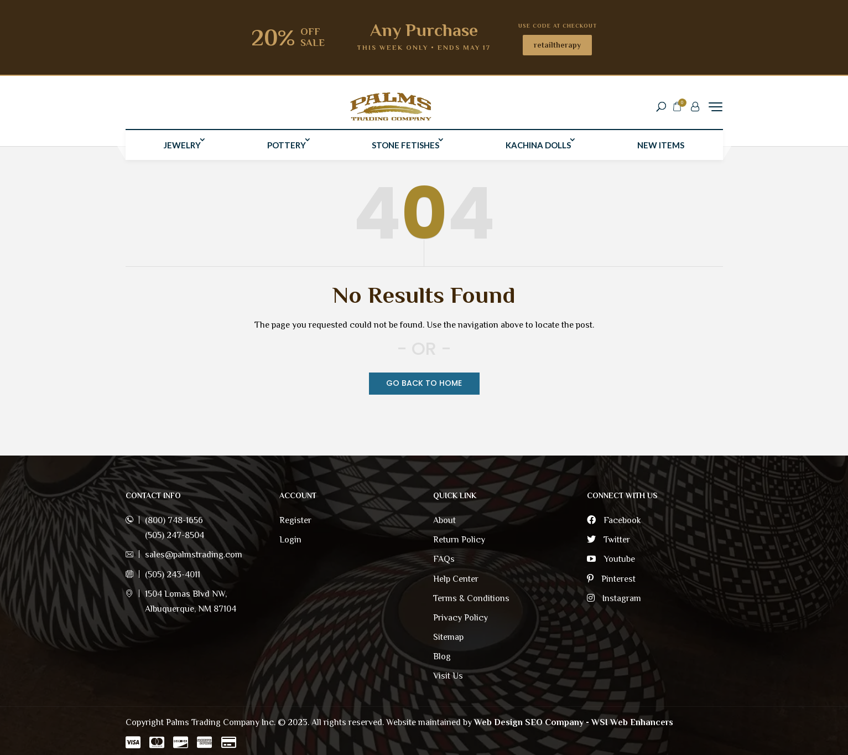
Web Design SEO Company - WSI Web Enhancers (573, 722)
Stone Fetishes (405, 149)
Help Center (455, 579)
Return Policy (459, 540)
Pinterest (611, 579)
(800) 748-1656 (174, 520)
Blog (442, 656)
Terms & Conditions (471, 598)
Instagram (614, 598)
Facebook (614, 520)
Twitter (608, 540)
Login (290, 540)
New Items (660, 149)
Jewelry (182, 149)
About (444, 520)
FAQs (444, 559)
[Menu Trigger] (715, 109)
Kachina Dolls (538, 149)
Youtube (611, 559)
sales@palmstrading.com (193, 555)
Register (295, 520)
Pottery (286, 149)
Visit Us (448, 676)
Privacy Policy (460, 618)
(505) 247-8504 (174, 535)
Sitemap (448, 637)
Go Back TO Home (424, 383)
